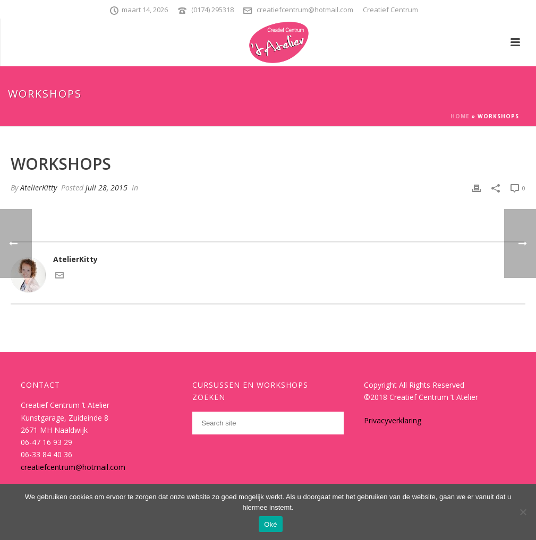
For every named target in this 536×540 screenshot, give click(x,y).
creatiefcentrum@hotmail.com (305, 9)
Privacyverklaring (392, 420)
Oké (270, 524)
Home (460, 116)
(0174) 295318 (212, 9)
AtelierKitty (38, 187)
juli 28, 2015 (106, 187)
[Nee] (522, 512)
